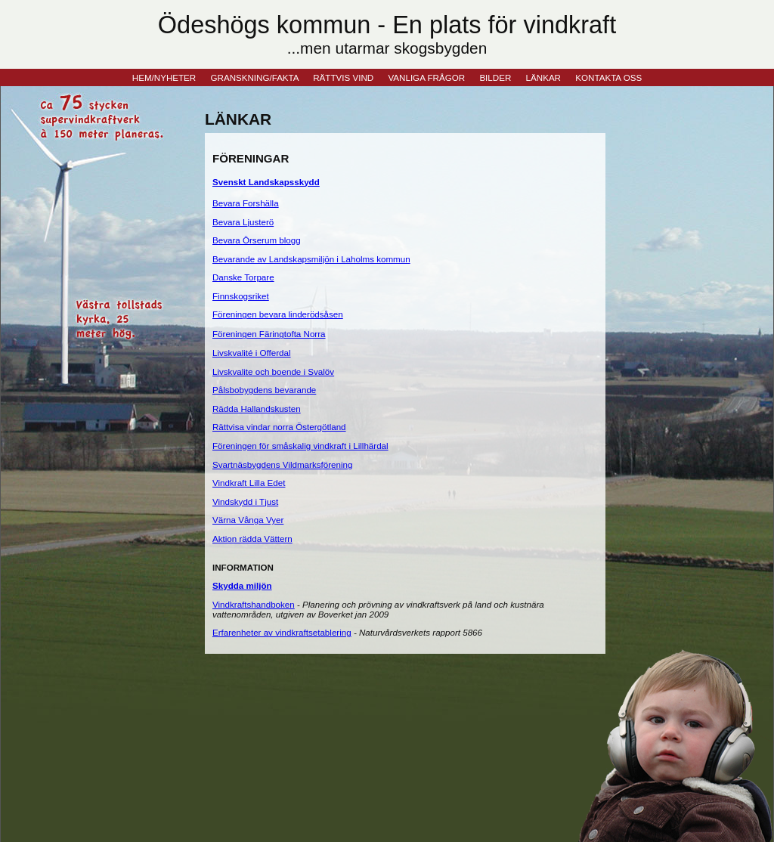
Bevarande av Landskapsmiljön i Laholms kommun (311, 259)
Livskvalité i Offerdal (251, 353)
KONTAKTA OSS (608, 77)
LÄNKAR (543, 77)
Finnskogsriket (240, 296)
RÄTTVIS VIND (343, 77)
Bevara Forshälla (245, 203)
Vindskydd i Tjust (245, 501)
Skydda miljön (242, 585)
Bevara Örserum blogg (256, 240)
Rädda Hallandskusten (256, 408)
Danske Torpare (243, 277)
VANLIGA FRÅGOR (426, 77)
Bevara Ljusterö (243, 222)
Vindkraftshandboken (253, 604)
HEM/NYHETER (164, 77)
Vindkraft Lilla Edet (248, 483)
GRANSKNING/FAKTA (255, 77)
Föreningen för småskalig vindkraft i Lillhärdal (300, 445)
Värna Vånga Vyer (247, 520)
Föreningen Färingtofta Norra (269, 334)
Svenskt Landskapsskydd (266, 182)
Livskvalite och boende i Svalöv (273, 371)
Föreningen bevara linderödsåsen (277, 314)
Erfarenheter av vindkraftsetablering (281, 632)
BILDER (495, 77)
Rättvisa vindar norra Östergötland (279, 427)
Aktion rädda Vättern (252, 538)
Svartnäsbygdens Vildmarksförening (282, 464)
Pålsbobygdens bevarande (264, 390)
